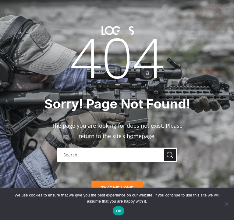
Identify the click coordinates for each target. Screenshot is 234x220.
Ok (118, 211)
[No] (226, 204)
